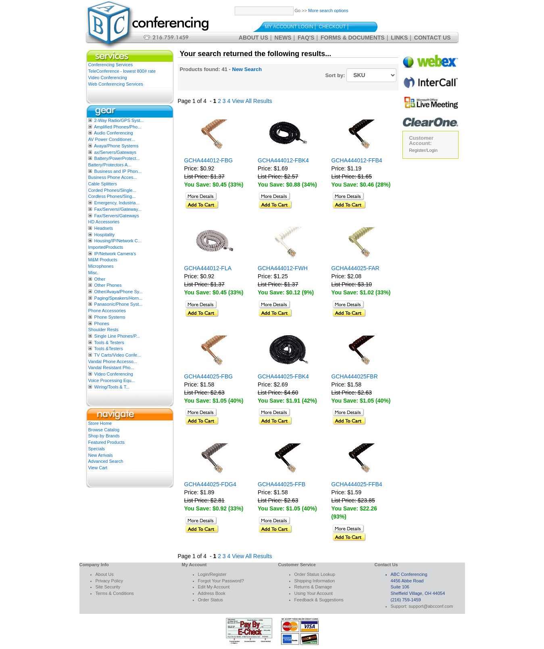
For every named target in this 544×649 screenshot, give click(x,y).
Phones (101, 323)
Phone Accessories (107, 310)
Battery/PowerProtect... (117, 158)
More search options (328, 10)
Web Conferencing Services (115, 84)
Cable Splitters (102, 183)
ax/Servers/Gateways (115, 152)
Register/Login (423, 150)
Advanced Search (105, 461)
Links (399, 37)
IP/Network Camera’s (115, 253)
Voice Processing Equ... (111, 380)
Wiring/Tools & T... (112, 386)
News (283, 37)
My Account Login (289, 26)
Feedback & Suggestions (319, 599)
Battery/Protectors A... (109, 164)
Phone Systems (109, 317)
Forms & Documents (353, 37)
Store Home (100, 423)
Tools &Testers (108, 348)
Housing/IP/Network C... (118, 240)
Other (100, 279)
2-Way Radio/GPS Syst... (119, 120)
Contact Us (432, 37)
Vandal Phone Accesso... (113, 361)
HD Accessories (104, 221)
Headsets (103, 228)
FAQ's (306, 37)
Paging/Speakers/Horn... (118, 298)
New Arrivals (100, 455)
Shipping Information (314, 580)
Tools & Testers (109, 342)
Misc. (93, 272)
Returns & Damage (313, 586)
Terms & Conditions (115, 593)
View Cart (97, 467)
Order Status (210, 599)
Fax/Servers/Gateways (116, 215)
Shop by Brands (104, 435)
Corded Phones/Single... (112, 190)
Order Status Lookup (315, 574)
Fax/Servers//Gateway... (118, 209)
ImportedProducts (105, 247)
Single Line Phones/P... (117, 336)
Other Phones (108, 285)
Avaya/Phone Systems (116, 145)
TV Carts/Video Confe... (117, 355)
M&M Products (102, 259)
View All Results (252, 101)
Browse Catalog (104, 429)
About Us (253, 37)
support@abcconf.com (431, 606)
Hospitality (104, 234)
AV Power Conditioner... (111, 139)
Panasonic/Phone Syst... (118, 304)
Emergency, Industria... (117, 202)
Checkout (332, 26)
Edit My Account (214, 586)
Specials (96, 448)
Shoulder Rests (103, 329)
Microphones (101, 266)
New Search (247, 69)
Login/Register (212, 574)
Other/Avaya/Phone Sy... (118, 291)
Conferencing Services (110, 64)
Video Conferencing (107, 77)
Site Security (108, 586)
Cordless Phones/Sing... (112, 196)
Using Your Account (313, 593)
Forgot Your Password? (221, 580)
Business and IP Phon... (118, 171)
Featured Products (106, 442)
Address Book (211, 593)
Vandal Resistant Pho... (111, 367)
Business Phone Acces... (112, 177)
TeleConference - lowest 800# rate (122, 71)
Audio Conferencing (113, 132)
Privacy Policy (109, 580)
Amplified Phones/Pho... (117, 126)
